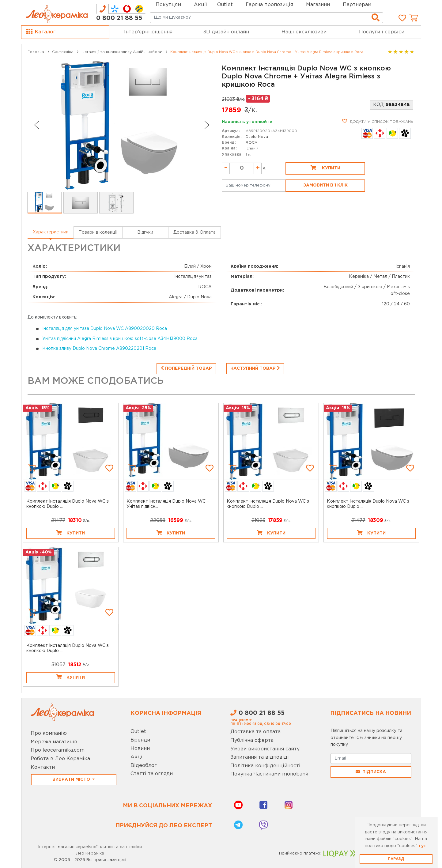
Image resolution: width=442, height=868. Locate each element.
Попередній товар (186, 367)
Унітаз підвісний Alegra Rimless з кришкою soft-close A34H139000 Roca (120, 339)
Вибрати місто (71, 779)
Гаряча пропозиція (269, 4)
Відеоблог (143, 765)
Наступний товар (255, 367)
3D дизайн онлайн (226, 32)
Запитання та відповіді (259, 757)
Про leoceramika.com (58, 750)
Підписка (371, 771)
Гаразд (396, 859)
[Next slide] (207, 125)
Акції (200, 4)
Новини (140, 748)
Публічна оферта (252, 740)
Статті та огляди (151, 774)
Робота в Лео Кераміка (60, 759)
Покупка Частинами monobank (269, 774)
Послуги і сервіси (381, 32)
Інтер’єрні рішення (148, 32)
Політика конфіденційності (265, 766)
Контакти (43, 767)
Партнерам (357, 4)
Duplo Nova (257, 136)
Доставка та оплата (255, 732)
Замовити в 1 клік (325, 185)
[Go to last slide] (36, 125)
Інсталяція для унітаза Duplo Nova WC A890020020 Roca (104, 328)
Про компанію (49, 733)
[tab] (102, 9)
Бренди (140, 740)
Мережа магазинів (54, 742)
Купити (325, 167)
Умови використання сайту (265, 749)
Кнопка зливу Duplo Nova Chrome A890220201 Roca (99, 348)
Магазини (318, 4)
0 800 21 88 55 (119, 18)
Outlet (138, 731)
